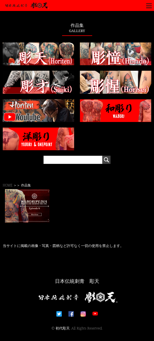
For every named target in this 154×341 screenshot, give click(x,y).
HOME (7, 185)
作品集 (26, 185)
